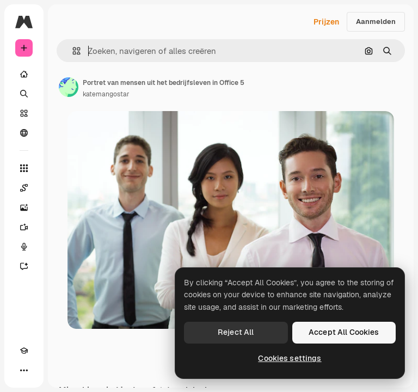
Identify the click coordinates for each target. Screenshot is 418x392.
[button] (72, 51)
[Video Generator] (24, 227)
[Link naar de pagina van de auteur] (68, 87)
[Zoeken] (24, 93)
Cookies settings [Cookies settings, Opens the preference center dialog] (289, 358)
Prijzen (326, 22)
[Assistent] (24, 266)
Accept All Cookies (344, 332)
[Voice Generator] (24, 246)
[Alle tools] (24, 168)
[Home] (24, 74)
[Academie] (24, 350)
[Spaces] (24, 188)
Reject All (236, 332)
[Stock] (24, 113)
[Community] (24, 133)
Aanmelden (376, 21)
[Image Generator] (24, 207)
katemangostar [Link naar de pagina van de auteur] (106, 94)
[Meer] (24, 370)
